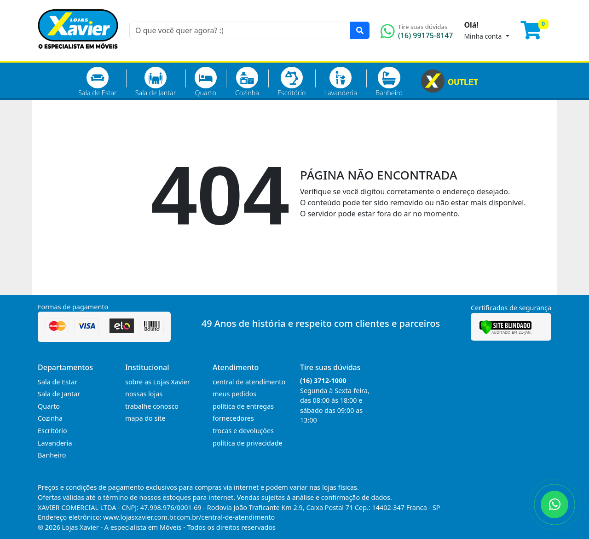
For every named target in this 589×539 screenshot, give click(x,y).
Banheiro (389, 82)
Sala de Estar (97, 82)
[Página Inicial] (78, 55)
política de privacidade (248, 443)
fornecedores (233, 418)
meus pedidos (234, 393)
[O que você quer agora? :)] (240, 30)
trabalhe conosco (152, 406)
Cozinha (247, 82)
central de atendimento (249, 381)
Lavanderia (340, 82)
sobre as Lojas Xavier (157, 381)
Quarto (206, 82)
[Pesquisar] (360, 30)
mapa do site (145, 418)
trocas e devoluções (243, 430)
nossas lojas (143, 393)
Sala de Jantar (155, 82)
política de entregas (243, 406)
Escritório (291, 82)
